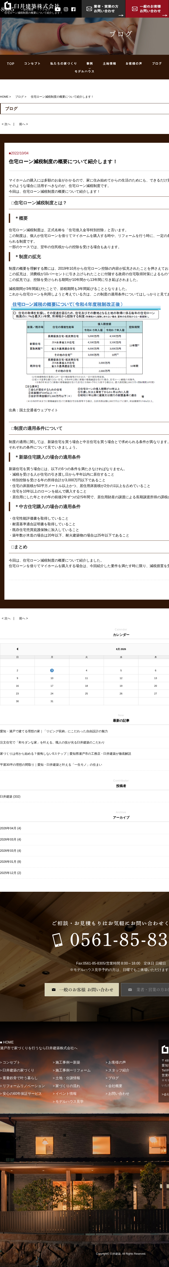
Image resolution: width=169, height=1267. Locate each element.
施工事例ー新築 (67, 1062)
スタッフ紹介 (118, 1070)
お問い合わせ (118, 1093)
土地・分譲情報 (67, 1078)
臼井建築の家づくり (18, 1070)
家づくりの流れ (67, 1086)
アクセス (45, 9)
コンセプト (11, 1062)
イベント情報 (66, 1093)
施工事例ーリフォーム (73, 1070)
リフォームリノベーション (24, 1086)
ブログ (113, 1078)
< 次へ (6, 124)
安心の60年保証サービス (22, 1093)
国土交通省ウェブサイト (38, 410)
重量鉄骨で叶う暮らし (20, 1078)
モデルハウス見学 (69, 1101)
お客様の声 (117, 1062)
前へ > (23, 124)
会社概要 (28, 9)
